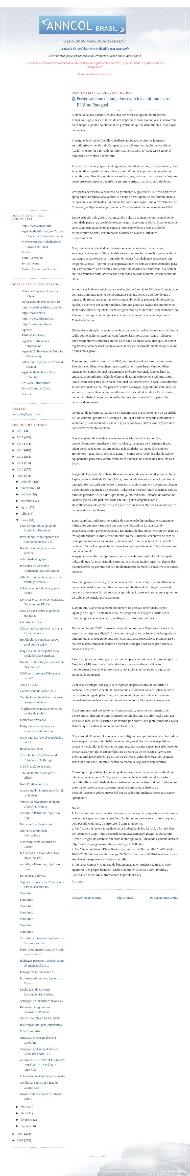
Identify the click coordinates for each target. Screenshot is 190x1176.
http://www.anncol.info (36, 225)
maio (24, 1107)
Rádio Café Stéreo (33, 335)
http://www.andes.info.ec (38, 318)
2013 (20, 450)
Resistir (27, 252)
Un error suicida (30, 622)
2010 (20, 469)
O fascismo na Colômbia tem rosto (42, 1076)
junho (25, 520)
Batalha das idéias (31, 748)
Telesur (26, 394)
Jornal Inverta (31, 263)
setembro (27, 501)
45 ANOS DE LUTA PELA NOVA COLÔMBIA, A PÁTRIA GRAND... (42, 1065)
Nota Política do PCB (34, 784)
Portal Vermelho (32, 258)
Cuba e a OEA (29, 684)
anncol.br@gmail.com (26, 414)
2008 (20, 1134)
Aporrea (27, 330)
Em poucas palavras (33, 875)
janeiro (25, 1126)
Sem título (26, 893)
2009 (20, 476)
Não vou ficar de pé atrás (36, 824)
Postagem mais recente (86, 897)
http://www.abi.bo (33, 313)
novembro (28, 488)
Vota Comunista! (31, 1031)
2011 (20, 463)
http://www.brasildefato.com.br (42, 307)
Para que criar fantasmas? (36, 972)
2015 (20, 437)
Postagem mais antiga (164, 897)
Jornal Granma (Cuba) (36, 388)
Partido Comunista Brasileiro (40, 269)
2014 (20, 444)
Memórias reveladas (33, 720)
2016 (20, 431)
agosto (25, 507)
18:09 (79, 881)
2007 (20, 1140)
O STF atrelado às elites (35, 766)
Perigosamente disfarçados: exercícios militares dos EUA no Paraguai (123, 101)
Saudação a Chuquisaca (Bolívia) (41, 1001)
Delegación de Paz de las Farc (41, 302)
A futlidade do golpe (33, 559)
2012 (20, 456)
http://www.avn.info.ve (36, 324)
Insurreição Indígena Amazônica (41, 1025)
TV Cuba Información (36, 383)
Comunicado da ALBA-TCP (38, 691)
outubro (26, 494)
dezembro (27, 481)
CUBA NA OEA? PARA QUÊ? (40, 1018)
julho (24, 513)
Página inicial (125, 897)
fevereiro (27, 1119)
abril (24, 1113)
